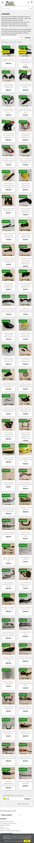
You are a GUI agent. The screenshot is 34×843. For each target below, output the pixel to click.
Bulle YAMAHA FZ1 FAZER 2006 (8, 683)
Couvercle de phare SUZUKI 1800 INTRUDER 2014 (25, 335)
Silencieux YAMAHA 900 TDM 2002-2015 (9, 533)
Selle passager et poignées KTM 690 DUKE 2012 (25, 584)
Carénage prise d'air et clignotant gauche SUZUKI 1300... (8, 160)
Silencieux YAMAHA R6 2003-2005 (25, 782)
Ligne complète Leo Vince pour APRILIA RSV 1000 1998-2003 (8, 634)
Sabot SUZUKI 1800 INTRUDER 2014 (8, 209)
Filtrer (28, 38)
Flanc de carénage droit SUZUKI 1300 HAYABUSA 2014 (8, 135)
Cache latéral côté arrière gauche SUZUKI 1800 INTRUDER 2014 (25, 261)
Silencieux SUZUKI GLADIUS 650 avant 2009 (8, 658)
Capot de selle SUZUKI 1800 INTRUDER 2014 (25, 185)
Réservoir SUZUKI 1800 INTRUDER (8, 458)
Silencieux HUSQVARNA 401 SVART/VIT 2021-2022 (8, 783)
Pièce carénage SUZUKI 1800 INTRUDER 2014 (8, 285)
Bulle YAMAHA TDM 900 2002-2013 (8, 732)
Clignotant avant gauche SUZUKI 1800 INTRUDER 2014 (8, 409)
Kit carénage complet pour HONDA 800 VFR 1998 (25, 459)
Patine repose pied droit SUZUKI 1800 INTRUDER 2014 (25, 409)
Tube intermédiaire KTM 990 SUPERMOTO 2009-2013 (25, 484)
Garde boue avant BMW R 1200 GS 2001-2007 (25, 110)
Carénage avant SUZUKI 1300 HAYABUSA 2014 (25, 135)
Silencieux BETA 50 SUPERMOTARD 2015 (25, 757)
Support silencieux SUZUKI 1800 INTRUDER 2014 (8, 235)
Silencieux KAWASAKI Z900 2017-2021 (8, 608)
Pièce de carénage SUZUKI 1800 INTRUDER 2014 (25, 285)
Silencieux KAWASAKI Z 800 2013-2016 (25, 608)
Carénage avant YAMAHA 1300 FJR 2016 (8, 110)
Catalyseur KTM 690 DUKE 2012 (25, 508)
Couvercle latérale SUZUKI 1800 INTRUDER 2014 (8, 335)
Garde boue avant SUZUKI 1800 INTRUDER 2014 (8, 359)
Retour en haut (24, 804)
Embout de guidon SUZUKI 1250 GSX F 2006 (8, 559)
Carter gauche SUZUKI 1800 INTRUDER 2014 (8, 434)
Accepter (27, 841)
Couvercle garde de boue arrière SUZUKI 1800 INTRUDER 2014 (8, 310)
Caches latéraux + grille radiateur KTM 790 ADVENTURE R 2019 (25, 61)
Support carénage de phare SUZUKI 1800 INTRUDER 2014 (25, 160)
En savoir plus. (19, 841)
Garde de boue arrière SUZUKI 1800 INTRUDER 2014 (8, 185)
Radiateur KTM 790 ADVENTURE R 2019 (8, 60)
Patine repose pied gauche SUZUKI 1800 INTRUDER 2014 (8, 384)
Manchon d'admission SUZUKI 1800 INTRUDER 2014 (25, 235)
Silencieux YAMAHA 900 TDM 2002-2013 (25, 707)
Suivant (28, 799)
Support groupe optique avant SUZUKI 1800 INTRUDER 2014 (25, 435)
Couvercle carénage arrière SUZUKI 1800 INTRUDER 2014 (8, 260)
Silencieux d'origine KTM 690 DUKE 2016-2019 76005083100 (8, 509)
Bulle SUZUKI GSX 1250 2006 (25, 558)
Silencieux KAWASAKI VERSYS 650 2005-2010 (8, 757)
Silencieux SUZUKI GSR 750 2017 (25, 732)
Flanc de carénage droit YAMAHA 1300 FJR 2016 (25, 85)
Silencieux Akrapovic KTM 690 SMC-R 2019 (25, 658)
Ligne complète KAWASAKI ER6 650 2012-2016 (8, 584)
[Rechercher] (17, 8)
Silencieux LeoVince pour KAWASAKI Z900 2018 (25, 683)
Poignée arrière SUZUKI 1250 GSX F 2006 (25, 534)
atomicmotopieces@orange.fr (10, 831)
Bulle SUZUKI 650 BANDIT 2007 (8, 483)
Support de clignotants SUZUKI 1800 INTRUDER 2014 (25, 310)
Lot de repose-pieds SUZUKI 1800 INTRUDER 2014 (25, 359)
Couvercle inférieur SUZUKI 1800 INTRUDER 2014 (25, 210)
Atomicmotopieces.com (8, 811)
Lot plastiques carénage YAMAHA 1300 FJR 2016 (8, 85)
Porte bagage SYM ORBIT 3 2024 (8, 707)
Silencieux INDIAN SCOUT (25, 633)
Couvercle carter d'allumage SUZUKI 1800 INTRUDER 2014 (25, 384)
